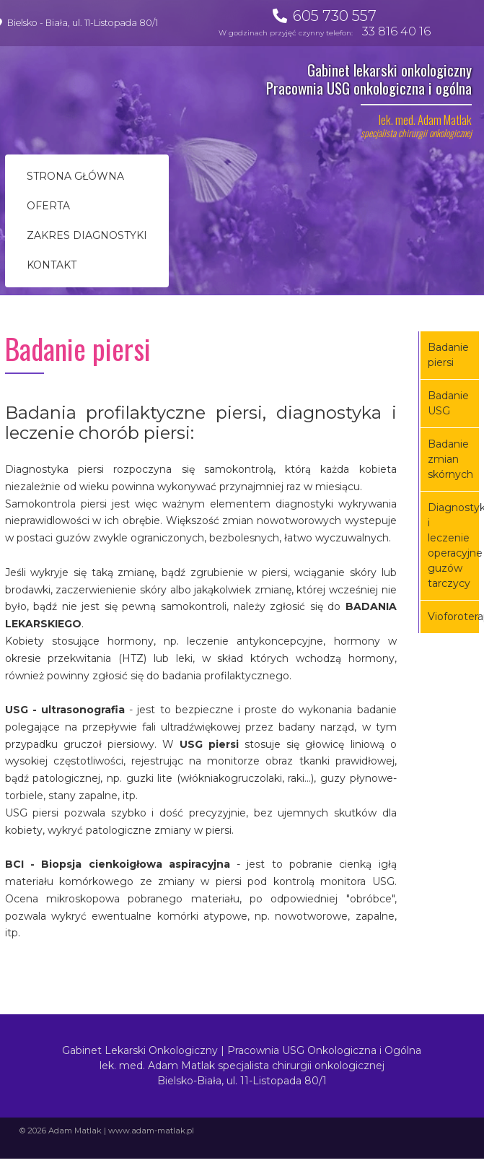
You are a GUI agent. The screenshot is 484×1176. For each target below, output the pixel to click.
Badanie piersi (448, 355)
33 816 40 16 (396, 31)
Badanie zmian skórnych (450, 459)
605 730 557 (335, 15)
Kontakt (51, 264)
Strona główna (75, 176)
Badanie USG (448, 403)
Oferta (48, 205)
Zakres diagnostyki (87, 235)
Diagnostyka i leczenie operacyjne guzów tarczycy (454, 545)
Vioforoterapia (454, 616)
